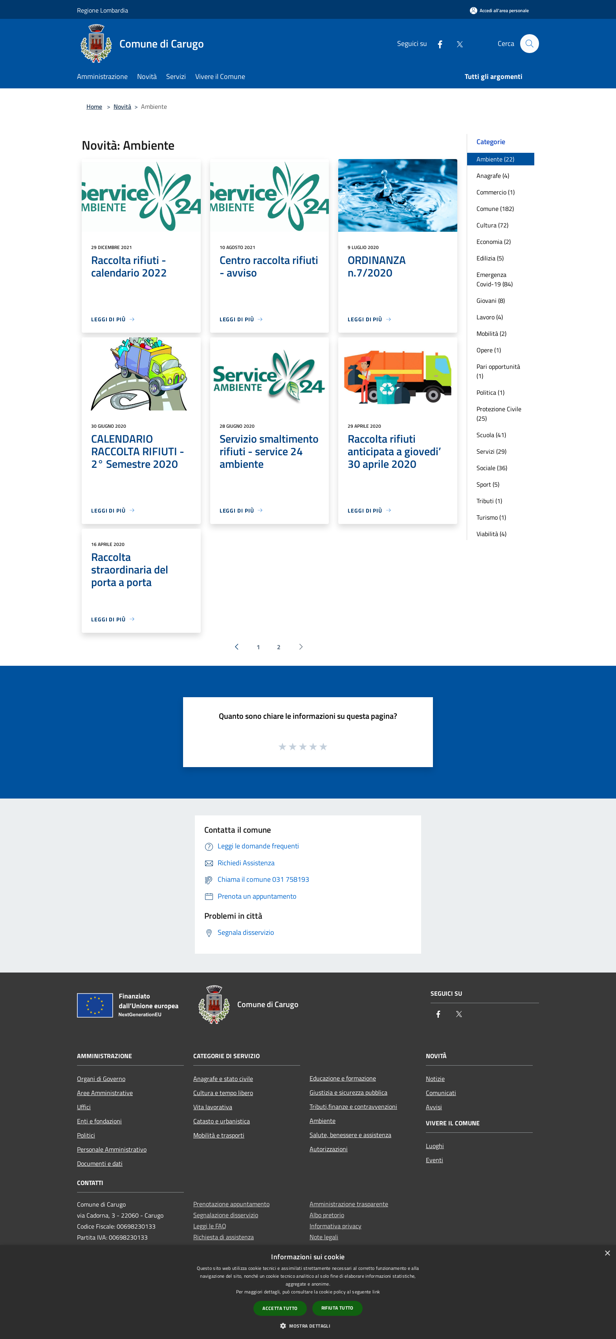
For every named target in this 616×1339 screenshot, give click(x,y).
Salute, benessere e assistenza (350, 1134)
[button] (308, 1326)
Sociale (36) (492, 468)
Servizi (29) (491, 451)
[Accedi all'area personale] (499, 10)
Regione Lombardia (102, 10)
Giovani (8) (491, 300)
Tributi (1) (489, 501)
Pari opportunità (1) (498, 371)
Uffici (84, 1107)
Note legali (324, 1237)
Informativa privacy (335, 1226)
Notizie (435, 1078)
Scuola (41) (491, 435)
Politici (86, 1135)
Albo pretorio (327, 1215)
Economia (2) (494, 241)
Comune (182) (495, 208)
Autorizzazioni (329, 1149)
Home (94, 106)
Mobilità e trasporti (218, 1135)
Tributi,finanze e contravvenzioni (353, 1106)
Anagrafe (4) (493, 175)
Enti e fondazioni (99, 1121)
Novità (122, 106)
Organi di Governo (101, 1078)
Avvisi (434, 1107)
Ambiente (323, 1120)
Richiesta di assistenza (223, 1237)
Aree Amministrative (105, 1092)
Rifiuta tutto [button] (337, 1308)
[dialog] (308, 1292)
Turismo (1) (491, 517)
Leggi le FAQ (209, 1226)
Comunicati (441, 1092)
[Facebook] (436, 43)
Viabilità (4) (491, 534)
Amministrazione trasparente (349, 1204)
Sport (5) (488, 484)
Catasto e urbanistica (221, 1121)
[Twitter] (456, 43)
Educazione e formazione (343, 1078)
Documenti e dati (100, 1163)
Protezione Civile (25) (499, 413)
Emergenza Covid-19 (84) (495, 279)
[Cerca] (529, 43)
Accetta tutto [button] (279, 1308)
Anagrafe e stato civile (223, 1078)
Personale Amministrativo (112, 1149)
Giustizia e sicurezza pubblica (348, 1092)
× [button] (607, 1254)
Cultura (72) (492, 225)
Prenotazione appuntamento (231, 1204)
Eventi (434, 1160)
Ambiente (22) (495, 159)
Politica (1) (490, 392)
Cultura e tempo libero (223, 1092)
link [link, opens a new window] (376, 1291)
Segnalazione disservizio (225, 1215)
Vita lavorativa (212, 1107)
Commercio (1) (496, 192)
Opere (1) (489, 350)
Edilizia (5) (490, 258)
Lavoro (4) (490, 317)
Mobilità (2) (491, 333)
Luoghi (435, 1145)
